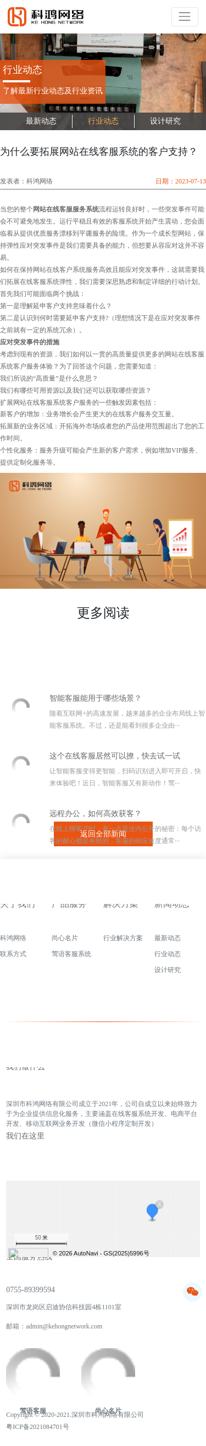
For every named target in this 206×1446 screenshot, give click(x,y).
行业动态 (103, 121)
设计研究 (165, 121)
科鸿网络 (13, 942)
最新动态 (41, 121)
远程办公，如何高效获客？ (95, 860)
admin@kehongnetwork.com (64, 1331)
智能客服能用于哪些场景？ (95, 745)
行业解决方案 (123, 942)
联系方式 (13, 958)
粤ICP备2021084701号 (37, 1428)
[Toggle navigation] (184, 16)
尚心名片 (65, 942)
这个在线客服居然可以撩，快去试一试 (114, 803)
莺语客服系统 (71, 958)
